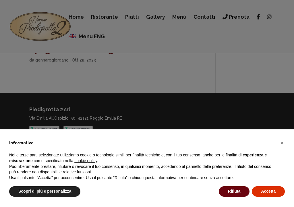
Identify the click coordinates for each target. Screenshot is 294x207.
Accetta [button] (268, 191)
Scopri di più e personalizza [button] (44, 191)
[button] (282, 143)
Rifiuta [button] (234, 191)
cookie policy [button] (85, 160)
